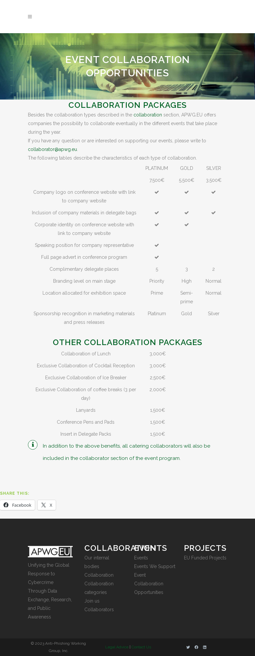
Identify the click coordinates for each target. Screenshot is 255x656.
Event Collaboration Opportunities (148, 583)
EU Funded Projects (205, 557)
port (170, 566)
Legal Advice (116, 647)
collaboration (147, 114)
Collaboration (99, 575)
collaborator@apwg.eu (52, 149)
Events (141, 557)
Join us (92, 601)
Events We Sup (150, 566)
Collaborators (99, 609)
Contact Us (141, 647)
